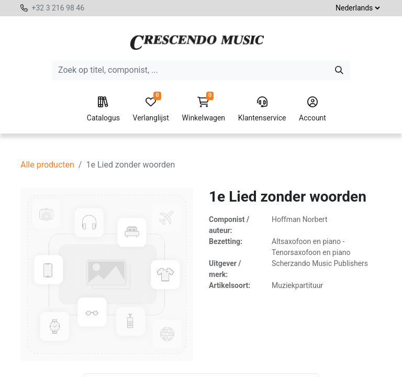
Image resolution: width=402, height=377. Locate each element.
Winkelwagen (204, 109)
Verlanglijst (151, 109)
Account (312, 109)
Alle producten (47, 165)
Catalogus (103, 109)
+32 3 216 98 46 (57, 8)
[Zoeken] (339, 70)
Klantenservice (262, 109)
